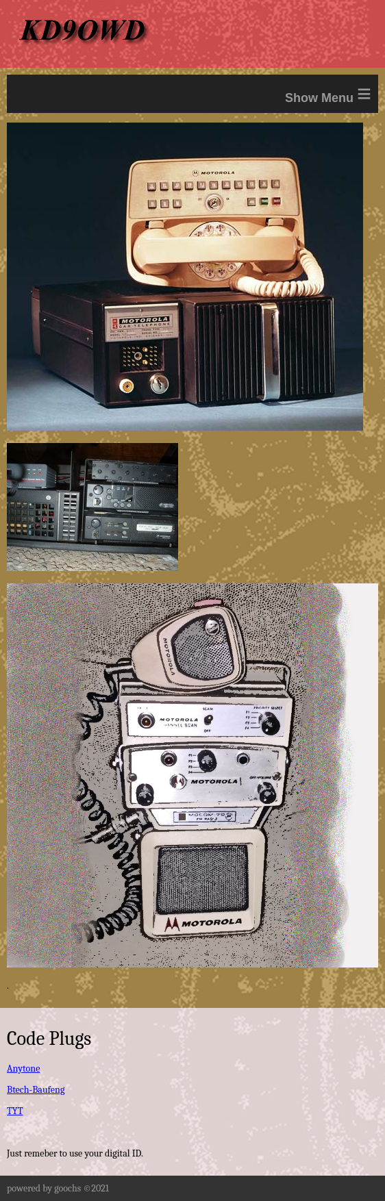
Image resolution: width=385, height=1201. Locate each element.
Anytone (23, 1068)
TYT (15, 1111)
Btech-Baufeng (35, 1090)
